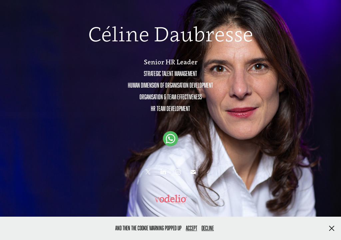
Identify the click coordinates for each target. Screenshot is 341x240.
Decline (207, 228)
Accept (191, 228)
